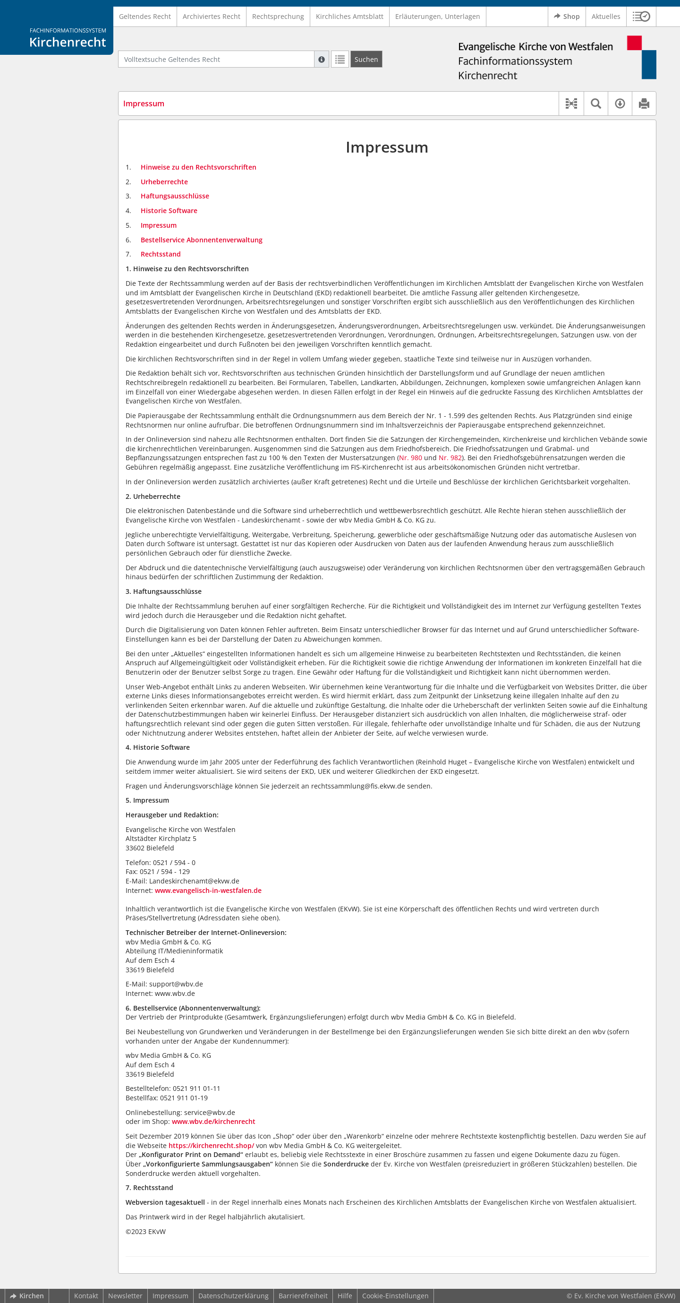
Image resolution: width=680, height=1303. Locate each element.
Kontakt (86, 1295)
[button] (641, 16)
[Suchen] (366, 59)
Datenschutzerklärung (233, 1295)
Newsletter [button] (125, 1295)
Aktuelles (606, 16)
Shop (567, 16)
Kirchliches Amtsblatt (349, 16)
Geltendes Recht (145, 16)
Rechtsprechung (278, 16)
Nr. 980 (410, 457)
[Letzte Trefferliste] (340, 59)
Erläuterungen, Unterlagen (437, 16)
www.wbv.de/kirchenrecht (213, 1121)
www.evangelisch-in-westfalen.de (208, 890)
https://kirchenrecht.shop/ (211, 1145)
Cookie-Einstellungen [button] (395, 1295)
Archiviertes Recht (211, 16)
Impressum (170, 1295)
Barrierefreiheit (303, 1295)
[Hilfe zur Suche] (321, 59)
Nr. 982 (450, 457)
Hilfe (345, 1295)
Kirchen (27, 1295)
